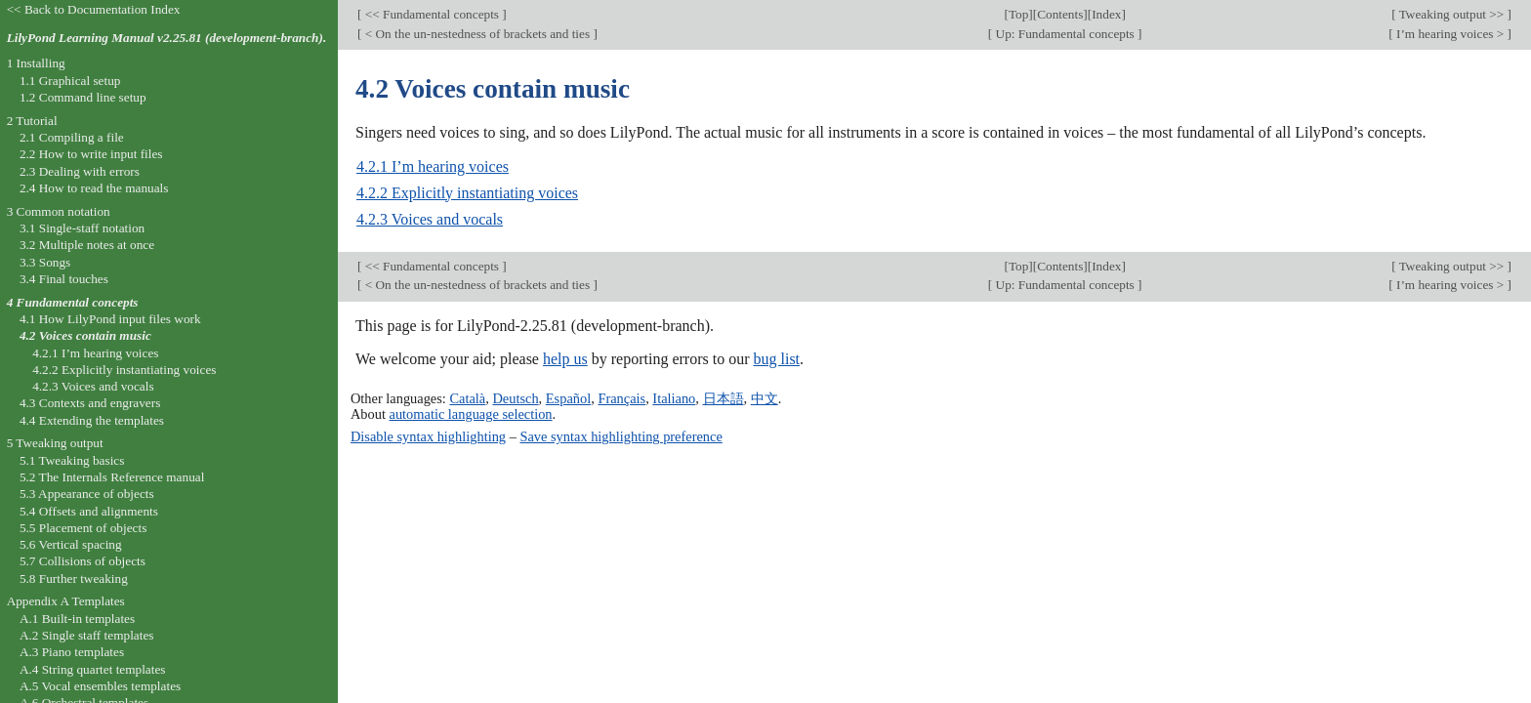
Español (568, 398)
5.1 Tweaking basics (72, 460)
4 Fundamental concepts (73, 302)
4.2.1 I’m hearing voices (432, 166)
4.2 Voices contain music (85, 335)
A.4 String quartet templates (93, 669)
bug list (776, 359)
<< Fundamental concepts (431, 14)
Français (621, 398)
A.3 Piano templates (72, 651)
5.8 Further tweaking (74, 578)
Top (1018, 14)
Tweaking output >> (1452, 14)
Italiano (673, 398)
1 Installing (36, 63)
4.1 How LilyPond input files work (110, 318)
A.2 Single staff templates (87, 635)
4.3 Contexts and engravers (90, 402)
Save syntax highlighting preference (620, 436)
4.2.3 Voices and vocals (429, 219)
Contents (1060, 14)
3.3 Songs (45, 262)
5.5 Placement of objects (83, 527)
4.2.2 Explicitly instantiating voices (467, 193)
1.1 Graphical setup (70, 80)
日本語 (723, 398)
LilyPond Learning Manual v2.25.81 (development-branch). (167, 37)
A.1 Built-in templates (77, 618)
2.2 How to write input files (91, 153)
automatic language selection (471, 414)
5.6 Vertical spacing (71, 544)
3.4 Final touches (64, 278)
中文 (764, 398)
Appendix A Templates (66, 601)
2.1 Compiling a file (72, 137)
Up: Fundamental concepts (1065, 33)
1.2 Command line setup (83, 97)
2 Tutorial (32, 120)
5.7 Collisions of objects (82, 561)
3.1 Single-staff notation (82, 228)
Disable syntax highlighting (428, 436)
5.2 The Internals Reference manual (112, 477)
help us (565, 359)
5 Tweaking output (55, 442)
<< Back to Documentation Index (94, 9)
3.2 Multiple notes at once (87, 244)
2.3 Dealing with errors (80, 171)
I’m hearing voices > (1450, 33)
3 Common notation (58, 211)
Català (467, 398)
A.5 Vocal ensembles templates (100, 686)
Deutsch (515, 398)
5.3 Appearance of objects (87, 493)
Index (1106, 14)
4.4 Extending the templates (92, 420)
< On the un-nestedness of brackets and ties (477, 33)
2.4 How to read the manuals (94, 188)
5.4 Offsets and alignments (89, 511)
